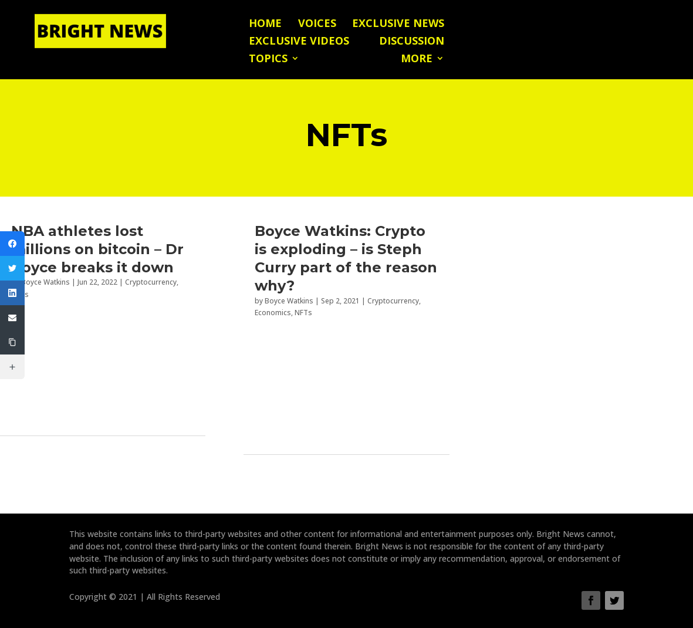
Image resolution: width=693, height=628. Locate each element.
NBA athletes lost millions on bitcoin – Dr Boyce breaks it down (97, 249)
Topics (268, 59)
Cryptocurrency (151, 282)
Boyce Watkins (45, 282)
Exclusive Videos (299, 42)
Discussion (411, 42)
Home (265, 24)
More (416, 59)
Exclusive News (398, 24)
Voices (317, 24)
